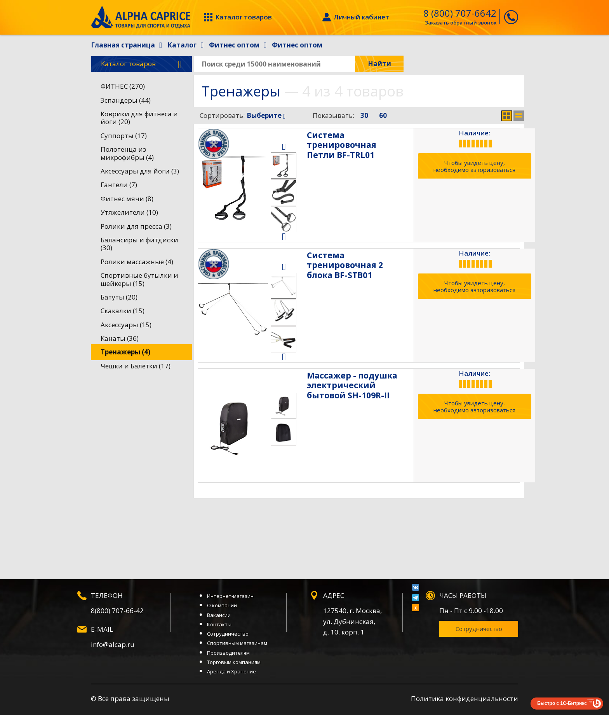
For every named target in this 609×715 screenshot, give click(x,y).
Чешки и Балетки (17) (136, 365)
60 (383, 115)
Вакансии (219, 615)
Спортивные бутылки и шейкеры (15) (139, 279)
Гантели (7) (119, 184)
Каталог (141, 64)
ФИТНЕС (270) (123, 86)
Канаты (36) (120, 338)
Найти (379, 63)
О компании (222, 605)
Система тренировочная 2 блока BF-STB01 (361, 260)
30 (364, 115)
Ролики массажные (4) (137, 261)
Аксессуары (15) (126, 324)
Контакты (219, 624)
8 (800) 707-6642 (459, 13)
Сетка (506, 115)
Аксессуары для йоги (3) (140, 170)
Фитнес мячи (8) (127, 198)
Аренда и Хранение (231, 671)
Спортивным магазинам (237, 643)
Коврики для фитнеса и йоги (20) (139, 117)
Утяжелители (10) (129, 212)
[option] (283, 165)
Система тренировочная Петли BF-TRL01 (361, 140)
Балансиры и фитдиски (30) (139, 243)
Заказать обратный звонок (460, 22)
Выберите (266, 115)
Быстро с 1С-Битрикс (562, 703)
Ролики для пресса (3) (136, 226)
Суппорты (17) (124, 135)
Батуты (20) (119, 297)
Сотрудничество (228, 633)
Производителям (228, 652)
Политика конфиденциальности (464, 698)
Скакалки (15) (122, 310)
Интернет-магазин (230, 595)
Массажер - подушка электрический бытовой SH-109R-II (361, 385)
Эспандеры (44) (126, 100)
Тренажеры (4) (125, 351)
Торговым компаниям (234, 662)
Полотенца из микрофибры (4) (127, 153)
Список (518, 115)
